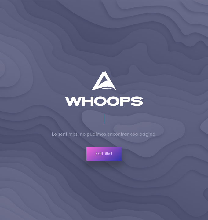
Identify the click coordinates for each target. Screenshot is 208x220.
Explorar (104, 153)
